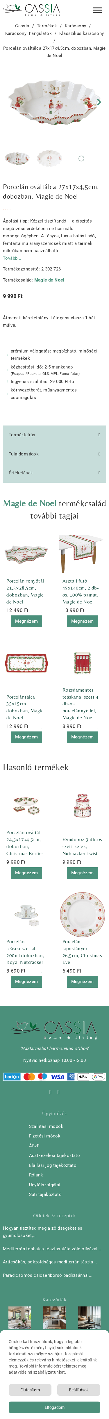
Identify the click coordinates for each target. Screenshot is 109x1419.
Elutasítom (30, 1390)
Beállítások (79, 1390)
